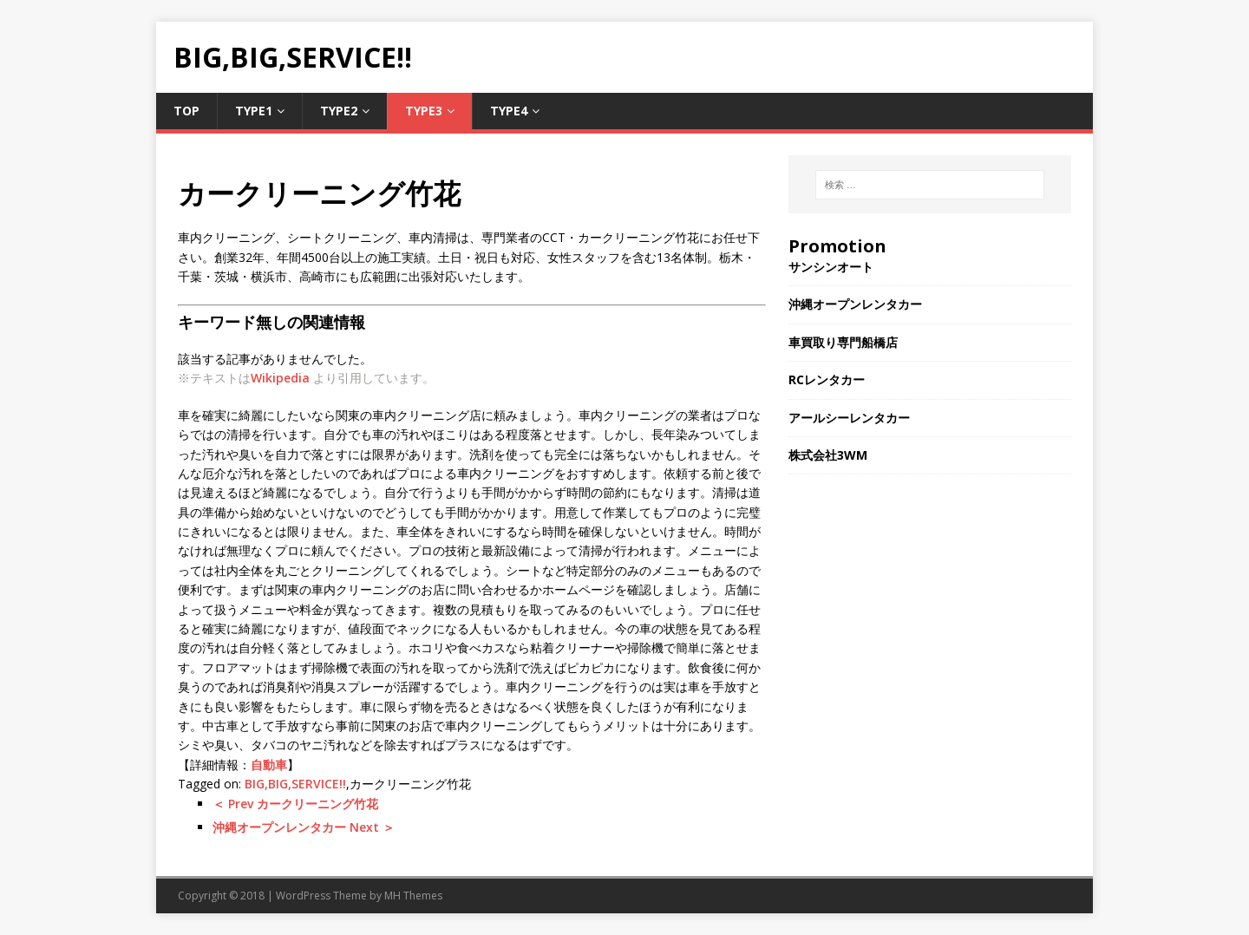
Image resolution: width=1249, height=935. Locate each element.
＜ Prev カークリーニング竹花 (295, 803)
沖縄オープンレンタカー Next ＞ (304, 827)
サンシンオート (830, 266)
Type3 (423, 110)
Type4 (508, 110)
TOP (186, 110)
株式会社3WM (827, 455)
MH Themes (413, 895)
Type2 (338, 110)
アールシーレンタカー (849, 417)
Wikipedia (280, 377)
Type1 (253, 110)
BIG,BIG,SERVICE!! (295, 783)
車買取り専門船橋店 (843, 342)
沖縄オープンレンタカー (855, 304)
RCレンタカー (826, 379)
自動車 (269, 764)
